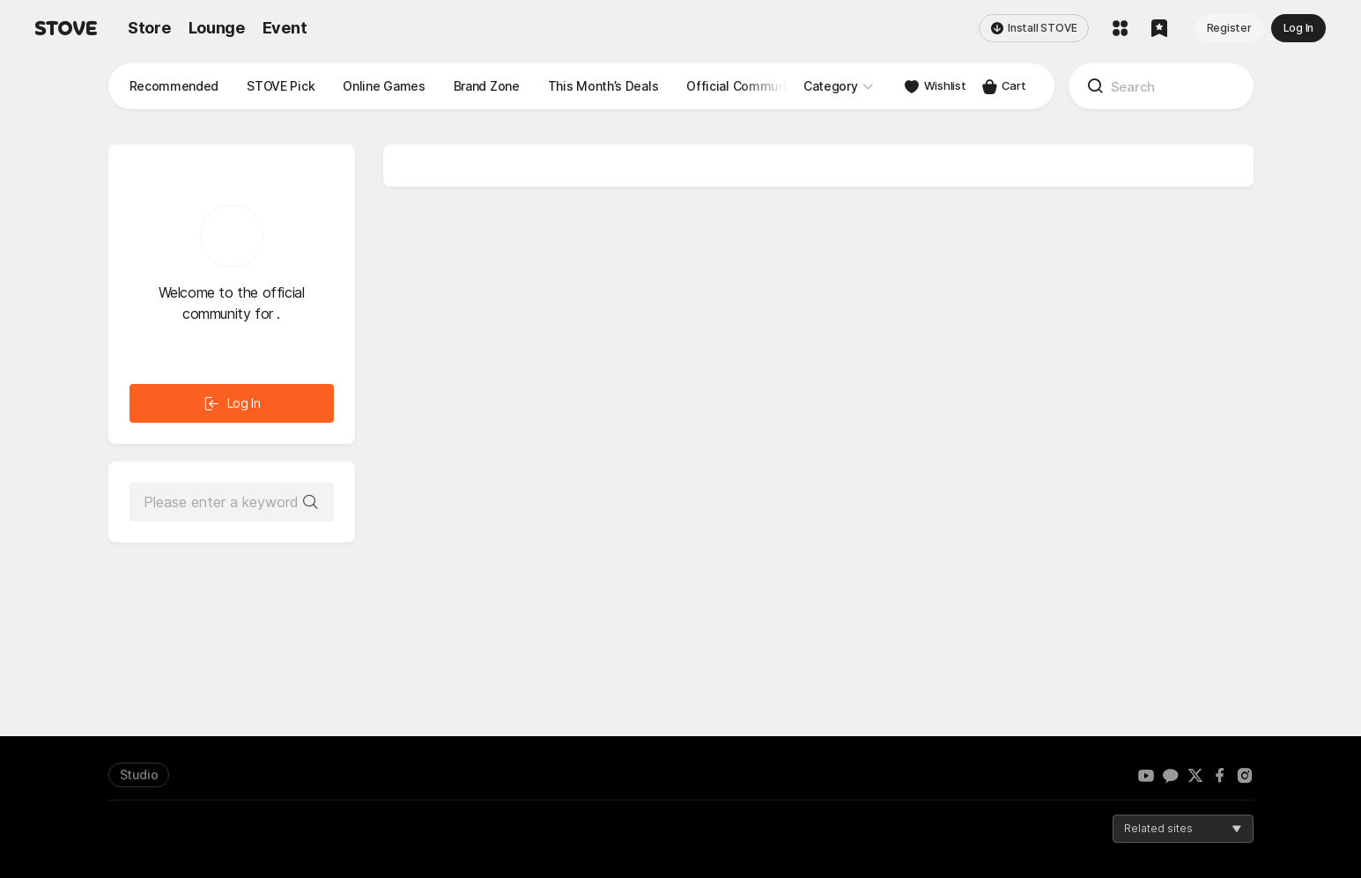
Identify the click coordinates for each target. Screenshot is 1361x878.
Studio (139, 774)
